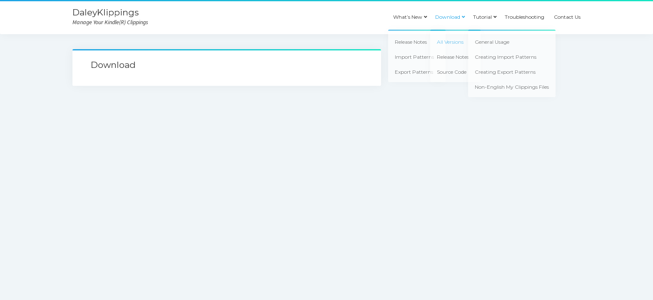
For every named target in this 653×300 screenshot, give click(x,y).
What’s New (407, 17)
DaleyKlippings (105, 12)
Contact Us (567, 17)
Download (447, 17)
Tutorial (482, 17)
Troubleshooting (524, 17)
